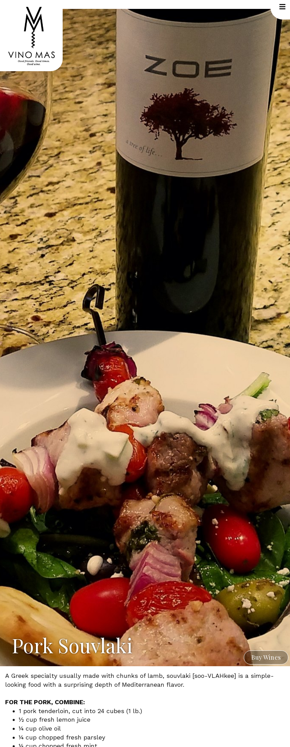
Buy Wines (266, 657)
